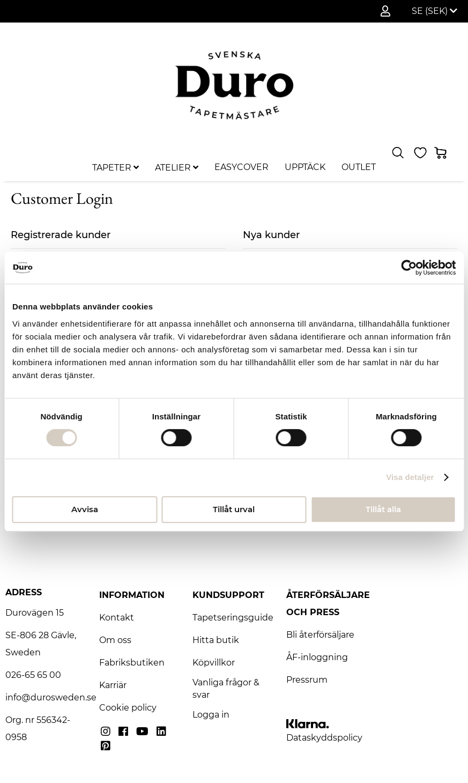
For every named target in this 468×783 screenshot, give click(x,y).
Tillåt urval (234, 509)
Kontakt (116, 617)
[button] (434, 11)
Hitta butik (215, 640)
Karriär (113, 685)
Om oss (115, 640)
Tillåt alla (383, 509)
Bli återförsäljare (320, 635)
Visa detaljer (410, 477)
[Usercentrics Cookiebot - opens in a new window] (409, 268)
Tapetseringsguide (232, 617)
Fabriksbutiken (132, 663)
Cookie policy (128, 708)
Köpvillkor (213, 663)
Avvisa (84, 509)
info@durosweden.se (50, 697)
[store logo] (234, 85)
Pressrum (307, 680)
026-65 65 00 (33, 675)
